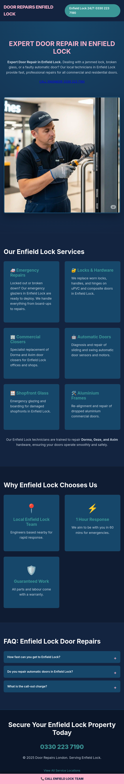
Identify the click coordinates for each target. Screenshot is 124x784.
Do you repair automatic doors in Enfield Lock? (40, 671)
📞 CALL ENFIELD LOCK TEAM (62, 779)
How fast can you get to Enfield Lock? (33, 657)
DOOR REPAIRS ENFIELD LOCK (28, 10)
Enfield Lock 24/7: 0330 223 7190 (89, 10)
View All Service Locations (62, 770)
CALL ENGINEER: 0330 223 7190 (62, 81)
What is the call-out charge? (27, 686)
